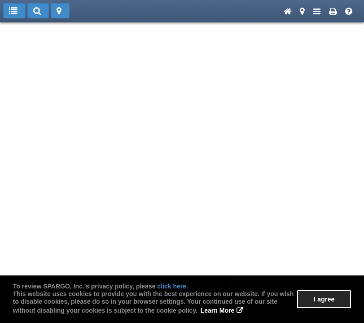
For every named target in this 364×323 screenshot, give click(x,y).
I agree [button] (324, 299)
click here (171, 286)
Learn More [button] (217, 310)
